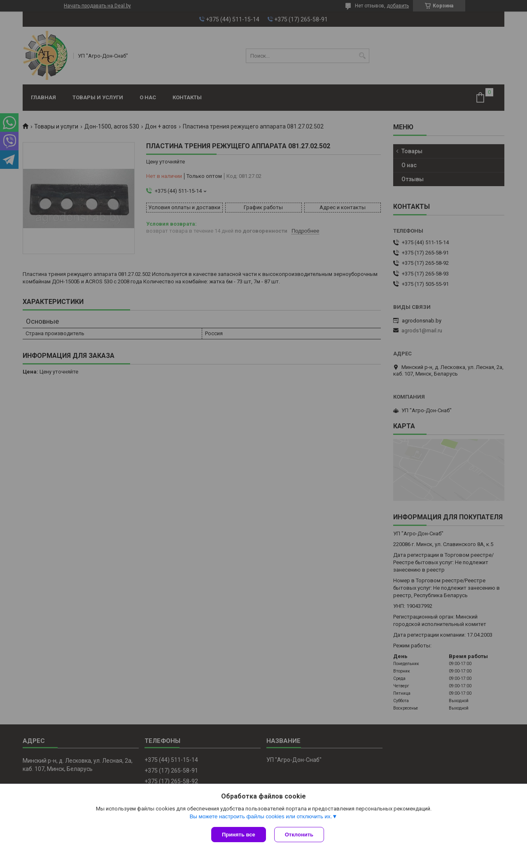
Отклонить (299, 834)
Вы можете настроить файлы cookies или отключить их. (260, 816)
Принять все (238, 834)
